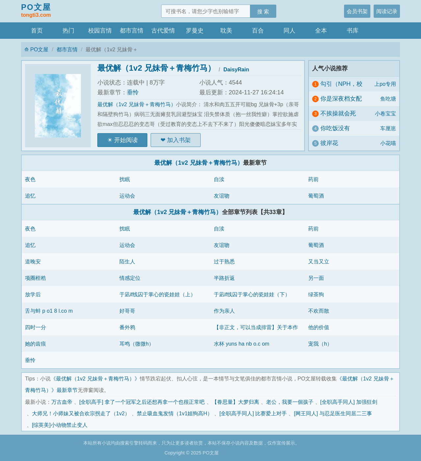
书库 (353, 30)
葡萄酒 (316, 196)
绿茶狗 (316, 294)
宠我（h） (320, 344)
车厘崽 (388, 128)
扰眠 (124, 179)
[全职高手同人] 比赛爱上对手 (253, 413)
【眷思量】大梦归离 (235, 402)
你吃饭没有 (335, 128)
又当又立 (318, 261)
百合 (258, 30)
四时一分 (35, 327)
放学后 (33, 294)
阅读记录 (386, 11)
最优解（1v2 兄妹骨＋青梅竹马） (156, 67)
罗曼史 (195, 30)
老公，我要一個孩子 (289, 402)
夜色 (30, 179)
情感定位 (129, 278)
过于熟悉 (224, 261)
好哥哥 (127, 311)
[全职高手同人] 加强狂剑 (349, 402)
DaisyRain (236, 69)
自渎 (219, 179)
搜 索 (263, 11)
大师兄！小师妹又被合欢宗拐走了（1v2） (81, 413)
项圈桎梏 (35, 278)
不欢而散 (318, 311)
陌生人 (127, 261)
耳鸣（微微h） (136, 344)
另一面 (316, 278)
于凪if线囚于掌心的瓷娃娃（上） (157, 294)
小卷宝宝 (385, 113)
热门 (68, 30)
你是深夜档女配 (341, 98)
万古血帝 (61, 402)
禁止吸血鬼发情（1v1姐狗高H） (174, 413)
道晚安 (33, 261)
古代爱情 (163, 30)
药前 (313, 179)
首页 (37, 30)
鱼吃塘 (388, 99)
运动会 (127, 196)
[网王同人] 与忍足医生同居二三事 (333, 413)
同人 (289, 30)
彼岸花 (329, 143)
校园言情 (100, 30)
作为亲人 (224, 311)
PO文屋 (36, 11)
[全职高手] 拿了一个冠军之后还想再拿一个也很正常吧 (142, 402)
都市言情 (131, 30)
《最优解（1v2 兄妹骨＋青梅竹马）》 (95, 378)
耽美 (226, 30)
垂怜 (133, 92)
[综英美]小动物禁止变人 (59, 425)
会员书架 (357, 11)
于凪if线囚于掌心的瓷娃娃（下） (252, 294)
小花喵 (388, 143)
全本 (321, 30)
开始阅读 (126, 140)
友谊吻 (222, 196)
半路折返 (224, 278)
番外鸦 (127, 327)
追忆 (30, 196)
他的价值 (318, 327)
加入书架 (179, 140)
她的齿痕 (35, 344)
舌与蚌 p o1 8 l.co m (49, 311)
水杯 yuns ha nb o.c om (241, 344)
